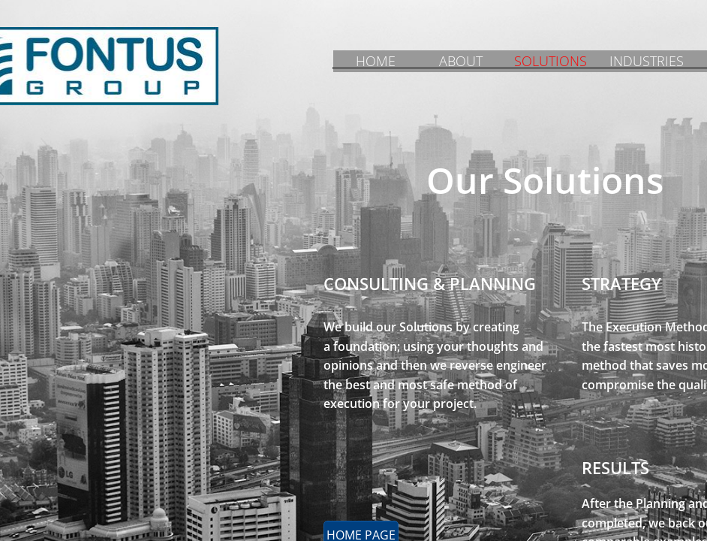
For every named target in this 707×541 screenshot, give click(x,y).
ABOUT (461, 61)
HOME (376, 61)
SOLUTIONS (550, 61)
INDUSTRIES (646, 61)
